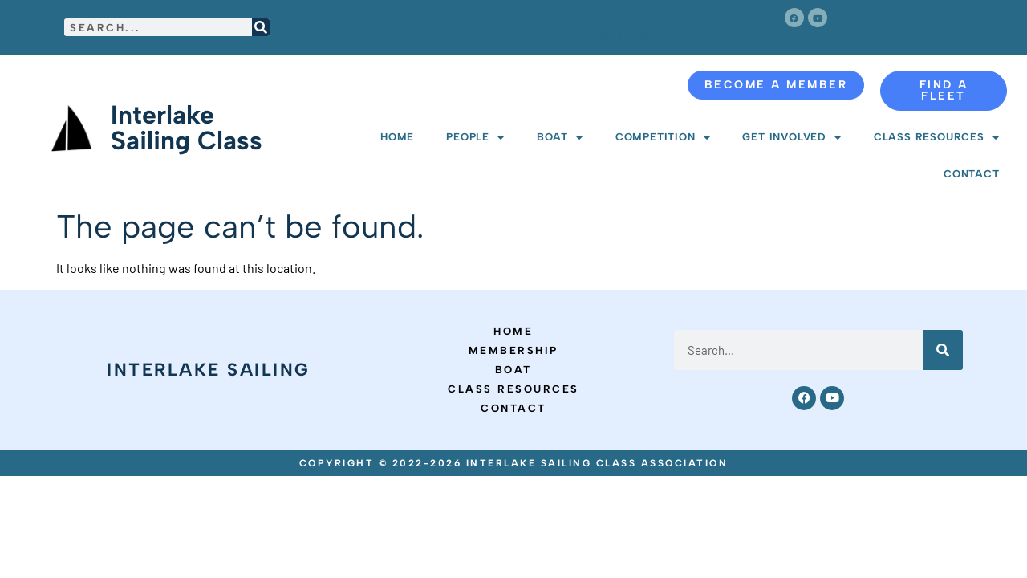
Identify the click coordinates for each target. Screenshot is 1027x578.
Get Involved (791, 137)
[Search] (261, 27)
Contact (972, 174)
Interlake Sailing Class (186, 128)
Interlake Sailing (209, 370)
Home (397, 137)
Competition (663, 137)
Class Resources (937, 137)
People (475, 137)
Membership (513, 350)
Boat (560, 137)
